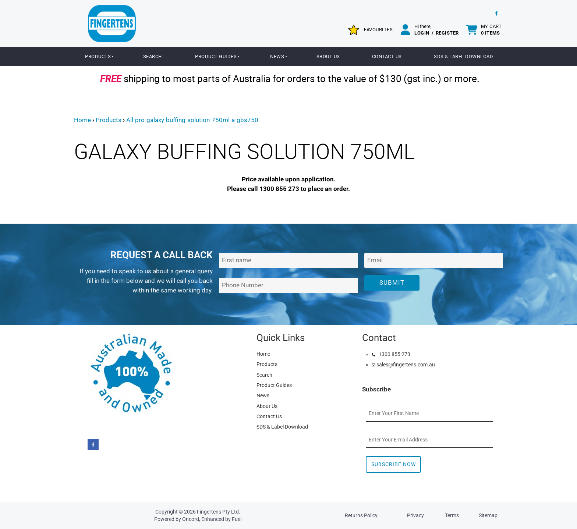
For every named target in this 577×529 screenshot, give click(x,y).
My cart (491, 30)
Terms (452, 515)
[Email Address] (433, 261)
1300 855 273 (391, 354)
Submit (391, 282)
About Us (328, 56)
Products (98, 56)
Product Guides (216, 56)
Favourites (378, 29)
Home (82, 120)
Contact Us (387, 56)
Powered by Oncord (176, 519)
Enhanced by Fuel (221, 519)
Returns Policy (361, 515)
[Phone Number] (288, 286)
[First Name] (288, 261)
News (277, 56)
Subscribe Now (393, 464)
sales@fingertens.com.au (403, 365)
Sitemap (488, 515)
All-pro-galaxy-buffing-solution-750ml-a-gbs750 (192, 120)
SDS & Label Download (463, 56)
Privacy (415, 515)
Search (152, 56)
